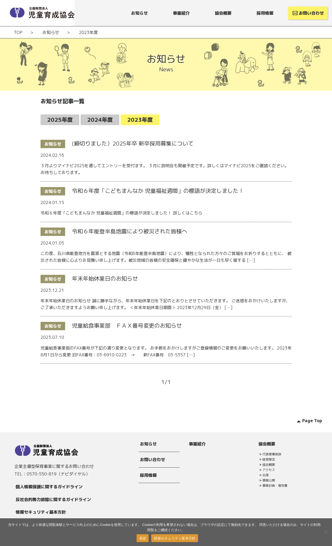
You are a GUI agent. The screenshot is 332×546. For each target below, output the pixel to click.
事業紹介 (197, 444)
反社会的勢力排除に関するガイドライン (53, 499)
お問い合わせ (152, 459)
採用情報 (148, 475)
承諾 (142, 538)
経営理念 (268, 459)
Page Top (312, 420)
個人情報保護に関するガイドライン (49, 487)
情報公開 (268, 480)
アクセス (268, 470)
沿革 (265, 475)
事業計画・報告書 (275, 485)
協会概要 (266, 444)
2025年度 (60, 120)
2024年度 (100, 120)
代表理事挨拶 (271, 454)
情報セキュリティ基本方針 (41, 512)
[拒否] (325, 532)
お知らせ (148, 444)
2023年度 (140, 120)
